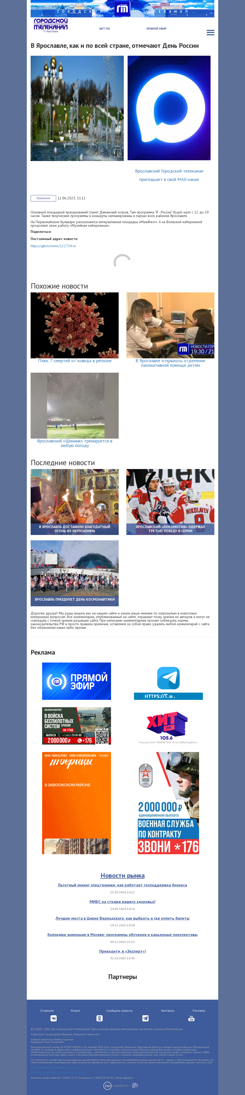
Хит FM (104, 28)
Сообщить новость (119, 1010)
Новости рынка (123, 875)
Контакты (167, 1010)
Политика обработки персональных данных (56, 1067)
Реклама (199, 1010)
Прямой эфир (156, 28)
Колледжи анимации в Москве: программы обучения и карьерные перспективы (122, 934)
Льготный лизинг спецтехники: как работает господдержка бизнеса (122, 884)
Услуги (75, 1010)
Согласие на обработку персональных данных (57, 1072)
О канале (47, 1010)
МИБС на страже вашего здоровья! (122, 901)
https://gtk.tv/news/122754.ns (53, 246)
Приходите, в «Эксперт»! (122, 951)
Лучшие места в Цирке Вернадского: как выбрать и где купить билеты (122, 918)
